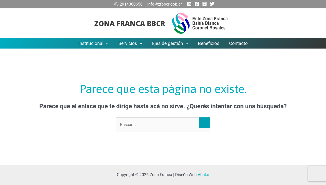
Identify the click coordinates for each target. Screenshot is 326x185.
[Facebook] (197, 4)
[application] (107, 43)
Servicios (131, 43)
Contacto (237, 43)
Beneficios (208, 43)
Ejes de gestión (170, 43)
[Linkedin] (189, 4)
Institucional (94, 43)
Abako (203, 174)
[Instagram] (204, 4)
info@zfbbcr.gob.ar (164, 4)
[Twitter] (212, 4)
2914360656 (129, 4)
